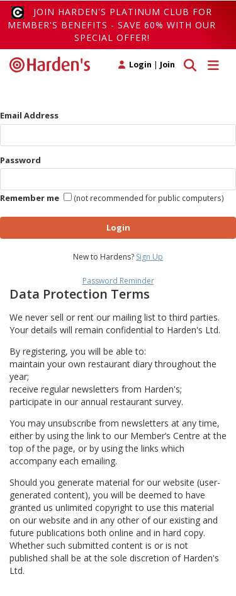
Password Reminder (118, 280)
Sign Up (149, 256)
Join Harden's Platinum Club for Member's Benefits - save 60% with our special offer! (112, 24)
